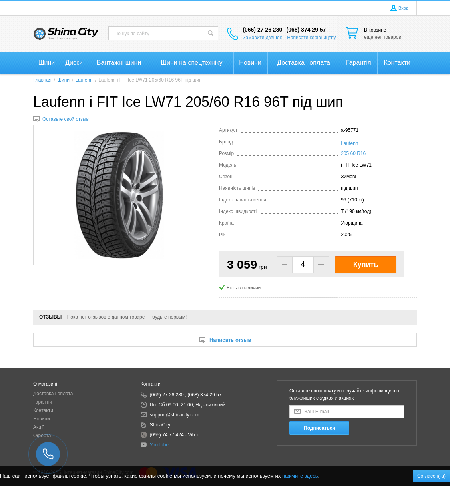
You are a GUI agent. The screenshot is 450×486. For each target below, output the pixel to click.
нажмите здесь (300, 476)
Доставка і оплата (53, 393)
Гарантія (42, 402)
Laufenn (349, 143)
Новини (41, 419)
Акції (38, 427)
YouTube (159, 445)
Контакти (43, 410)
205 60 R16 (353, 153)
